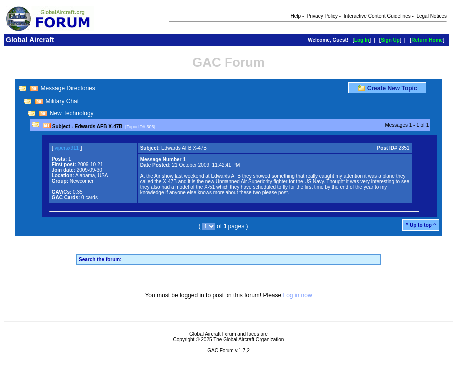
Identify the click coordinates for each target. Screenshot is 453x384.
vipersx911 (67, 148)
